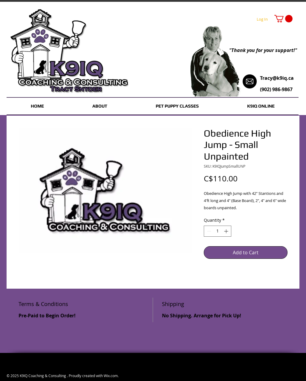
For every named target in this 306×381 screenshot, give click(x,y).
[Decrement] (208, 231)
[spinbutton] (217, 231)
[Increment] (226, 231)
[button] (283, 18)
